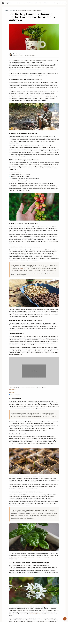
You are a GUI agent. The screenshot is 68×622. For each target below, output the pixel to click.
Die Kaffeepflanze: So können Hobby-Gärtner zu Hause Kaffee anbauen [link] (29, 10)
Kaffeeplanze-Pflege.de (35, 613)
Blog (36, 3)
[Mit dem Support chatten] (65, 619)
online (21, 268)
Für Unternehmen (43, 3)
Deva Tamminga (17, 53)
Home (6, 10)
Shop (19, 3)
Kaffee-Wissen (12, 10)
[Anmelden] (62, 3)
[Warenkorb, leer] (57, 3)
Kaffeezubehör (30, 3)
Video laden (12, 392)
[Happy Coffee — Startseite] (7, 3)
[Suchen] (54, 3)
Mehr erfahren (12, 389)
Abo (24, 3)
